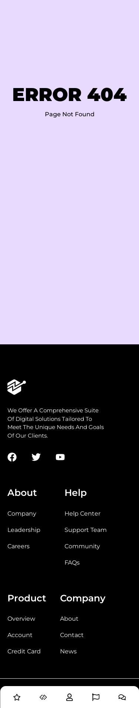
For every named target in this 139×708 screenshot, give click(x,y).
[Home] (16, 699)
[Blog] (95, 699)
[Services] (43, 699)
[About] (69, 699)
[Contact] (122, 699)
